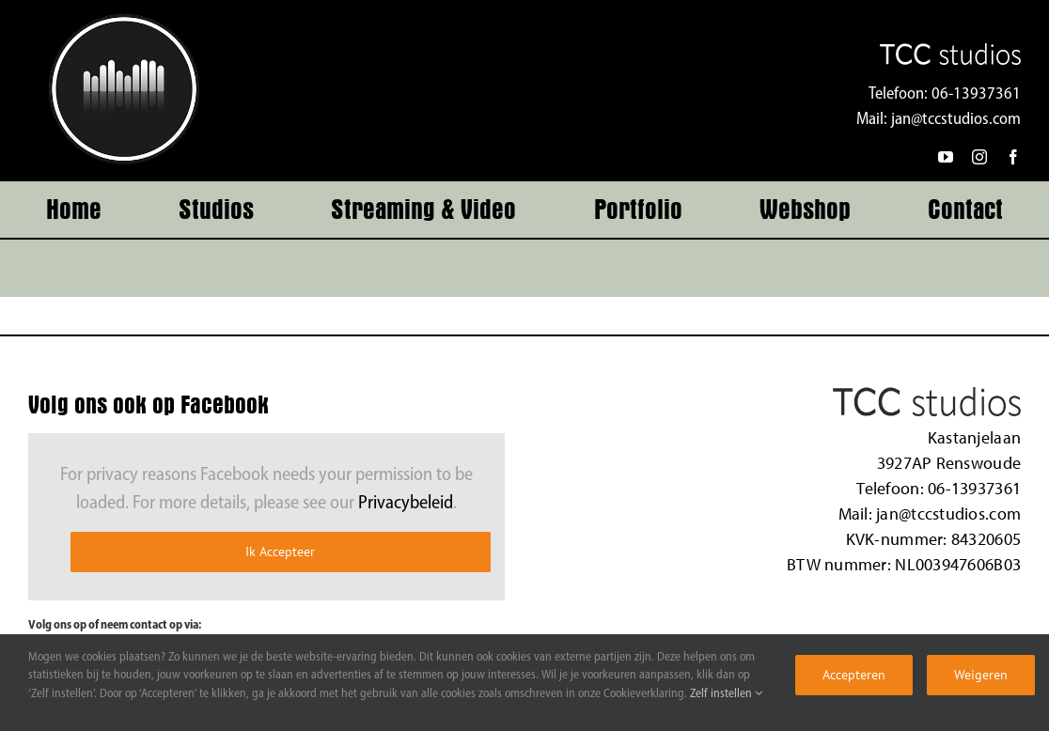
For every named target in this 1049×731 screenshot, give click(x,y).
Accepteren (853, 674)
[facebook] (1013, 156)
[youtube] (945, 156)
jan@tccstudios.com (956, 120)
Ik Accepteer (280, 551)
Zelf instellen (726, 694)
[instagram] (979, 156)
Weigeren (981, 674)
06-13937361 (976, 94)
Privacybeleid (405, 503)
